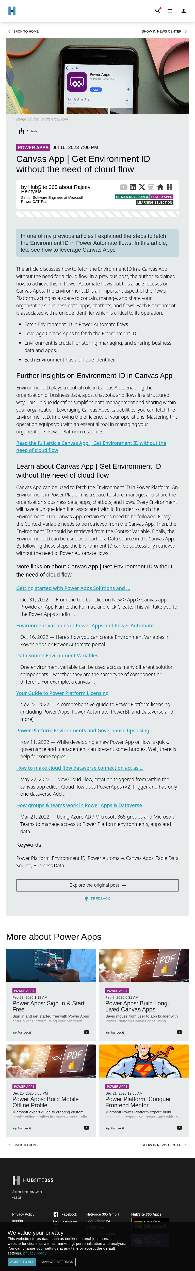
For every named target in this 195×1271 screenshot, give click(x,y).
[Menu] (170, 11)
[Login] (183, 11)
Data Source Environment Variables (57, 655)
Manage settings (57, 1262)
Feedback (97, 898)
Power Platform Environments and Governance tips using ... (85, 730)
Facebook (65, 1214)
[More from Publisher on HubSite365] (169, 188)
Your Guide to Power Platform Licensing (62, 693)
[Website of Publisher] (160, 188)
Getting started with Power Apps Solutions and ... (73, 588)
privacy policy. (35, 1253)
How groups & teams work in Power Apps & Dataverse (79, 805)
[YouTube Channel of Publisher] (123, 188)
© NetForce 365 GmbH (27, 1192)
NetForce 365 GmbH (102, 1214)
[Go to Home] (12, 11)
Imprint (17, 1221)
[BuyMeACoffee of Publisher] (151, 188)
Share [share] (29, 131)
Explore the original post (97, 885)
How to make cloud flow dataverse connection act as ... (80, 767)
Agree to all (22, 1262)
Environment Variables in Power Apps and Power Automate (85, 625)
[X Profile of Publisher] (142, 188)
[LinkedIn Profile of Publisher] (132, 188)
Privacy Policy (23, 1214)
